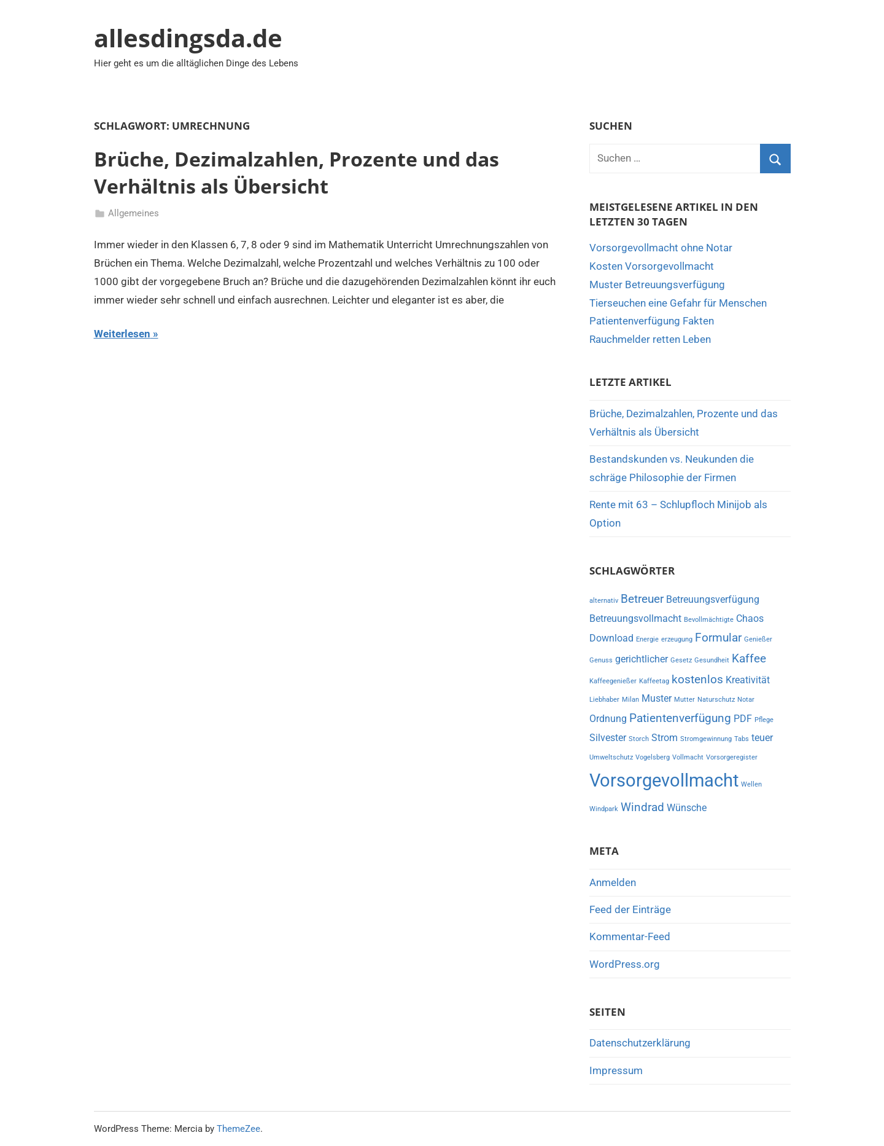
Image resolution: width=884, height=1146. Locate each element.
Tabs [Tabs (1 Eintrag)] (741, 739)
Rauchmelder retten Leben (650, 339)
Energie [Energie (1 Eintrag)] (647, 639)
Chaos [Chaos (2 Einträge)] (750, 618)
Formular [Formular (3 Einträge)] (718, 637)
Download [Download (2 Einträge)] (611, 638)
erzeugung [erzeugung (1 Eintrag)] (676, 639)
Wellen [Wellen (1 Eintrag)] (751, 784)
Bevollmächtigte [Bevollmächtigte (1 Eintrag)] (709, 620)
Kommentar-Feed (629, 936)
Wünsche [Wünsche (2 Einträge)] (687, 808)
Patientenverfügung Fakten (651, 321)
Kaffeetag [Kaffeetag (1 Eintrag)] (654, 681)
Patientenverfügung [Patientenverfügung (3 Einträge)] (680, 718)
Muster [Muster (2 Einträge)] (657, 698)
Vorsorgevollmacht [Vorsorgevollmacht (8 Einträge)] (664, 780)
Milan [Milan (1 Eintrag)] (630, 700)
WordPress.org (624, 964)
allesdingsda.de (188, 38)
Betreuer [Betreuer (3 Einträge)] (642, 599)
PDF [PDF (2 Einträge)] (743, 718)
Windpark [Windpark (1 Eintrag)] (603, 809)
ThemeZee (238, 1128)
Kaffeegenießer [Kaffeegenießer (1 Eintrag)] (613, 681)
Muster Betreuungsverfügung (657, 284)
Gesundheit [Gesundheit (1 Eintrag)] (711, 660)
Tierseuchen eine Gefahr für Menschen (678, 303)
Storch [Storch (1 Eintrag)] (639, 739)
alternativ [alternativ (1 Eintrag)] (603, 601)
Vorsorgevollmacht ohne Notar (660, 247)
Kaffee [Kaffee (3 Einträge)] (749, 658)
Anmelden (612, 882)
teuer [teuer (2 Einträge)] (762, 738)
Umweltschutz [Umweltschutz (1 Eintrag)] (611, 757)
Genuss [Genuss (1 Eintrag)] (601, 660)
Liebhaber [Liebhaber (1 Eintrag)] (604, 700)
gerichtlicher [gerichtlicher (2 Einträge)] (641, 659)
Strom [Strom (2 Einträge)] (664, 738)
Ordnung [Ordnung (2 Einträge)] (608, 718)
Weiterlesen (122, 334)
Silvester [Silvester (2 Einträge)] (607, 738)
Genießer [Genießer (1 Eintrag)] (758, 639)
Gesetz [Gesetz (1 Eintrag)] (681, 660)
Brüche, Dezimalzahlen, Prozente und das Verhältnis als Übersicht (296, 173)
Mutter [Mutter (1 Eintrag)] (684, 700)
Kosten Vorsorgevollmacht (651, 266)
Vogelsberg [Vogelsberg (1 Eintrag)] (652, 757)
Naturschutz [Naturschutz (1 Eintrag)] (716, 700)
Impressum (616, 1070)
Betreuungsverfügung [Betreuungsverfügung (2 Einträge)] (712, 599)
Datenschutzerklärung (640, 1043)
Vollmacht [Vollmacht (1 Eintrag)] (688, 757)
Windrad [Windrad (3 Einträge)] (642, 807)
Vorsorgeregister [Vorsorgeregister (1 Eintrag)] (732, 757)
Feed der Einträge (630, 909)
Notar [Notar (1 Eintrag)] (745, 700)
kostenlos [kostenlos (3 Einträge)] (697, 679)
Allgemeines (133, 213)
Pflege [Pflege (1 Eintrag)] (764, 720)
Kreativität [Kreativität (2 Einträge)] (748, 680)
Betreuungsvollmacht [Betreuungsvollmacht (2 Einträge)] (635, 618)
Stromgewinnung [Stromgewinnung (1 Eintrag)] (706, 739)
